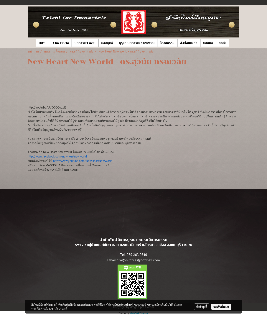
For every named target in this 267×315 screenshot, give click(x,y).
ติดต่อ (223, 43)
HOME (43, 43)
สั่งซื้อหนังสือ (188, 43)
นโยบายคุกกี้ (61, 308)
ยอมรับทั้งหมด (221, 306)
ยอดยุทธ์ (107, 43)
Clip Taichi (61, 43)
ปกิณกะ (208, 43)
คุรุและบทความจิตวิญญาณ (136, 43)
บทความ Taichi (85, 43)
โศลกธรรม (167, 43)
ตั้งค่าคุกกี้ (201, 306)
